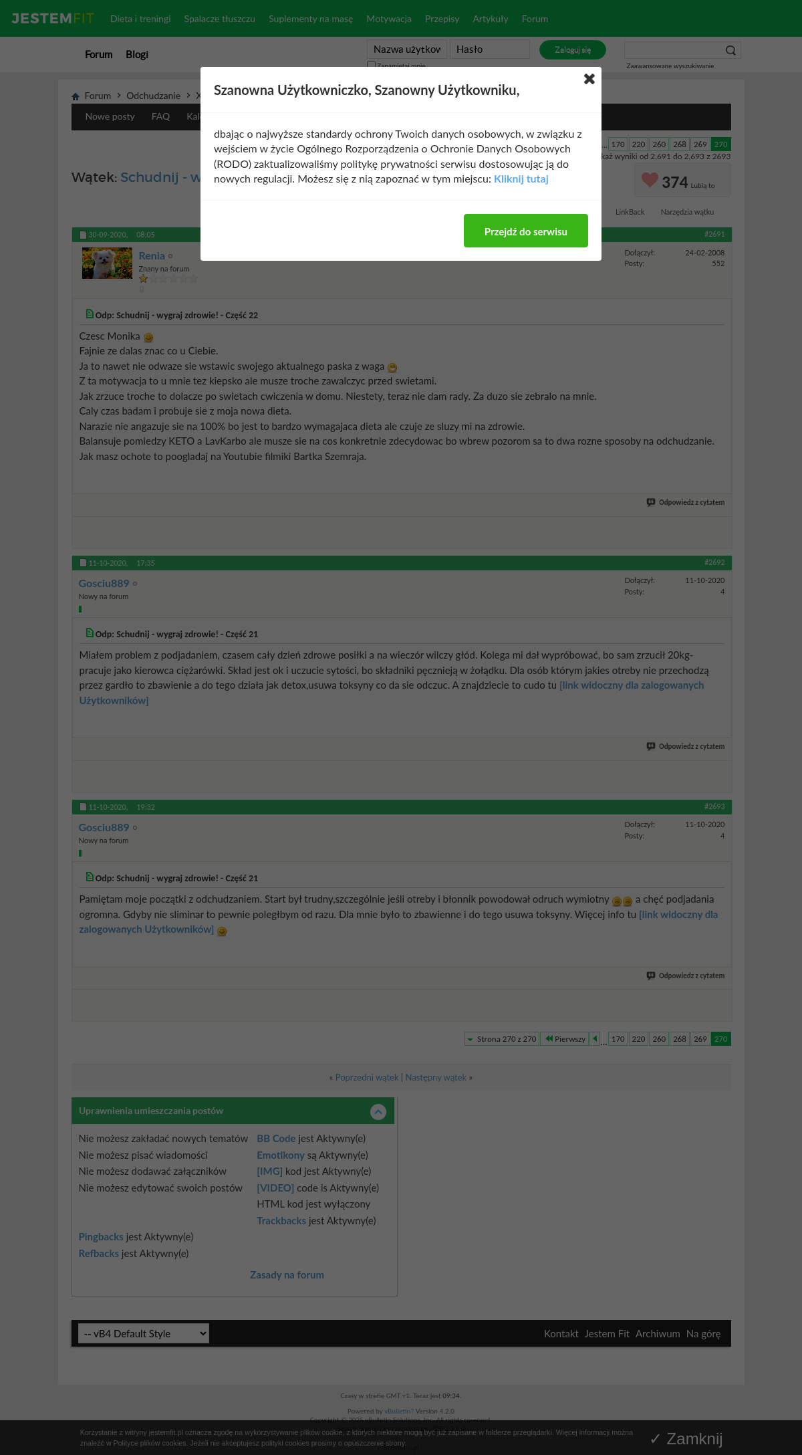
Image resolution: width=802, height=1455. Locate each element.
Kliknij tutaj (521, 178)
